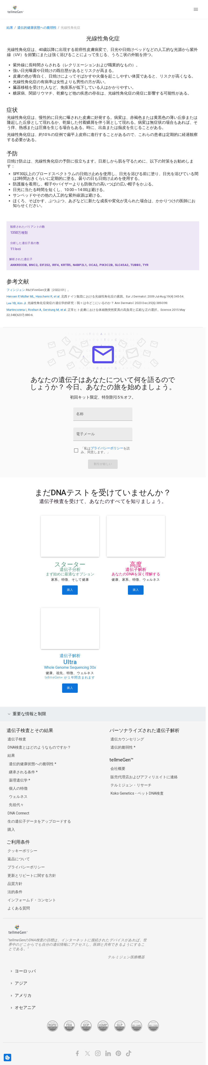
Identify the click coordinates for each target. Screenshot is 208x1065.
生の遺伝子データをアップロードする (39, 821)
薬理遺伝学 (18, 780)
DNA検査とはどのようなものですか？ (39, 747)
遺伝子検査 (16, 739)
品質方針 (14, 883)
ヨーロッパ (25, 971)
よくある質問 (18, 908)
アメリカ (23, 995)
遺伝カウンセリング (127, 739)
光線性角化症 (70, 27)
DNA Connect (18, 813)
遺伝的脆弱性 (122, 747)
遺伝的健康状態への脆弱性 (36, 27)
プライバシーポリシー (107, 448)
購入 (11, 829)
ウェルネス (18, 796)
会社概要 (117, 768)
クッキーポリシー (22, 851)
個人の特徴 (18, 788)
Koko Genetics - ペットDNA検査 (137, 793)
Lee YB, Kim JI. (17, 303)
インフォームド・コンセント (31, 900)
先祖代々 (16, 805)
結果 (10, 27)
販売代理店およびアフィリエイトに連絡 (144, 777)
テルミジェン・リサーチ (131, 785)
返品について (18, 859)
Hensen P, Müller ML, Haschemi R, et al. (33, 296)
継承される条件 (22, 772)
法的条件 (14, 892)
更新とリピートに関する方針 (31, 875)
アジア (21, 983)
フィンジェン (16, 290)
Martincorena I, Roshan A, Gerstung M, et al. (37, 309)
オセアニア (25, 1007)
